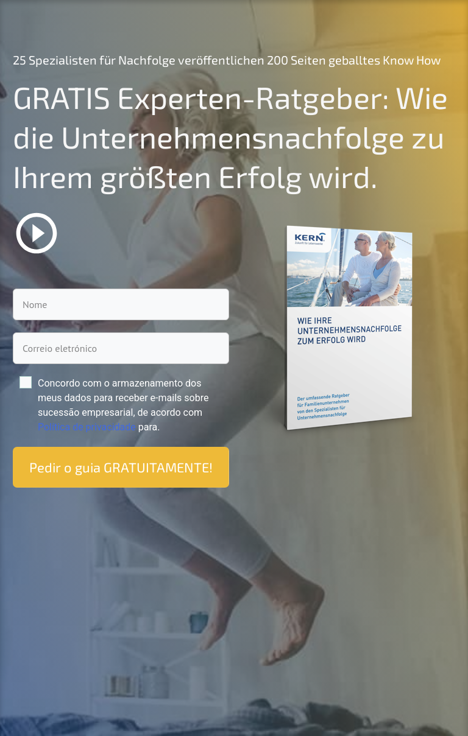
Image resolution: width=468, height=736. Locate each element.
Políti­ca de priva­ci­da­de (87, 427)
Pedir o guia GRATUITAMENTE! (121, 467)
